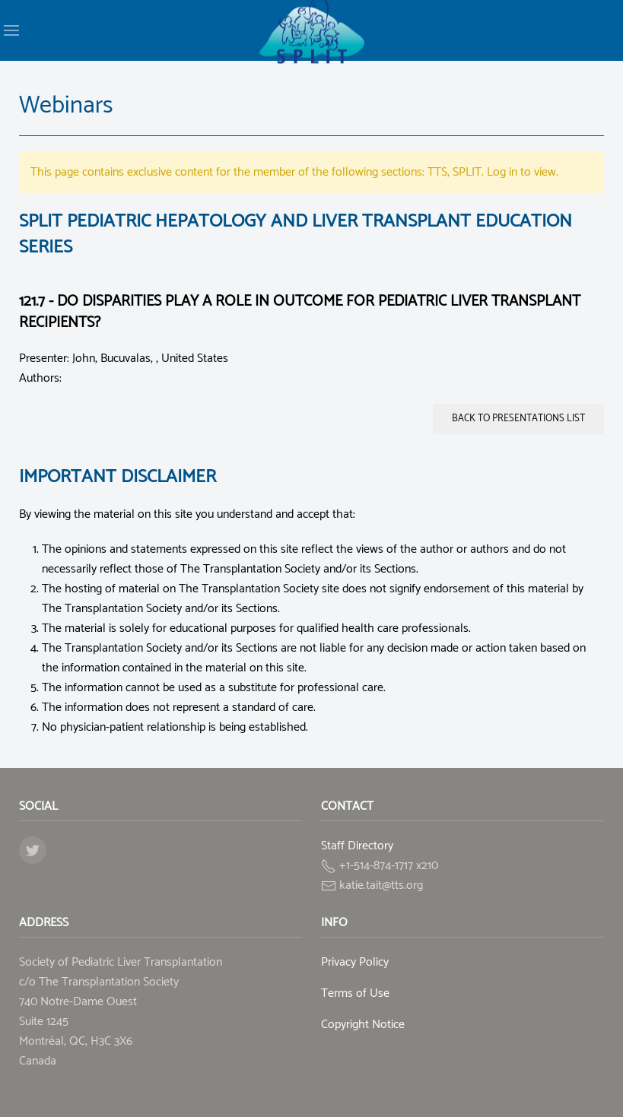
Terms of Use (355, 993)
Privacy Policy (355, 962)
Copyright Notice (363, 1024)
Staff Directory (357, 846)
